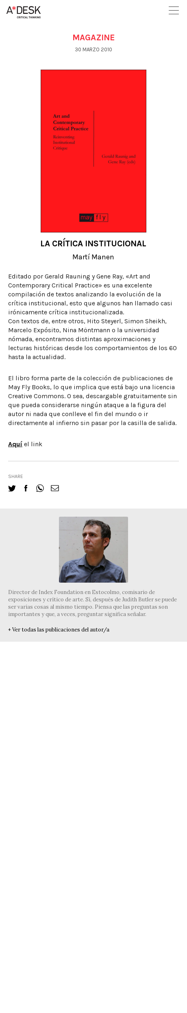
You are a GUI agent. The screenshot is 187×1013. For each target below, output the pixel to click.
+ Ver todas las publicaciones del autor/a (58, 629)
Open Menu (174, 10)
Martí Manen (93, 256)
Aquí (15, 444)
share (15, 476)
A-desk (23, 12)
